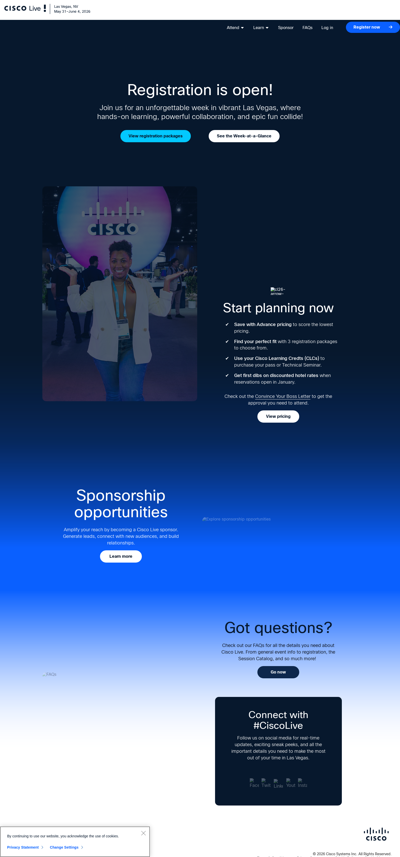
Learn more (120, 556)
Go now (278, 672)
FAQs (302, 13)
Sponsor (280, 13)
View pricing (278, 416)
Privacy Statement (23, 847)
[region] (75, 841)
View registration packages (156, 136)
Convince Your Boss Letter (282, 396)
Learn (256, 13)
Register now (367, 12)
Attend (230, 13)
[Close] (143, 833)
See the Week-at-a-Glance (244, 136)
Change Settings (64, 847)
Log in (322, 13)
